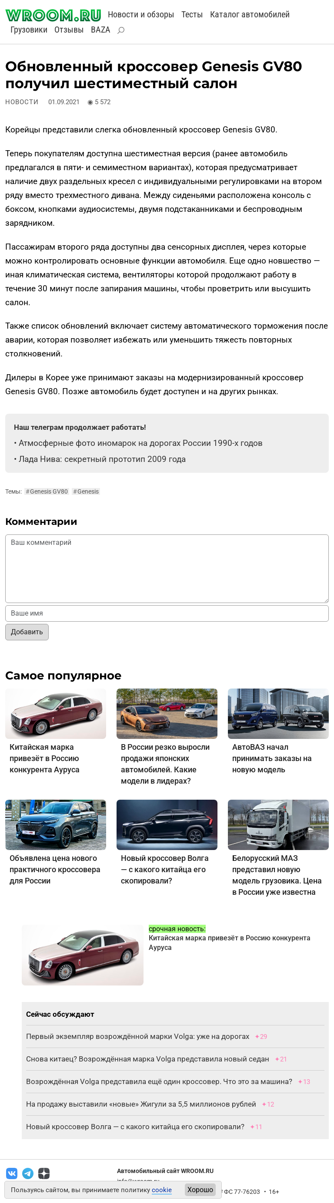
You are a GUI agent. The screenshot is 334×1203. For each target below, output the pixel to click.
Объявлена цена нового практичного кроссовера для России (55, 869)
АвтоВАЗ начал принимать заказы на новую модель (272, 758)
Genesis (86, 491)
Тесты (192, 14)
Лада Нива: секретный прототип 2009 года (102, 459)
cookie (162, 1190)
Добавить (27, 632)
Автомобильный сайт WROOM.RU (165, 1170)
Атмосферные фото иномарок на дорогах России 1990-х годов (141, 443)
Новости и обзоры (141, 14)
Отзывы (69, 29)
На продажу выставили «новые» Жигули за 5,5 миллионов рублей (141, 1104)
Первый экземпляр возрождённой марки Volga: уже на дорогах (137, 1036)
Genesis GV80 (47, 491)
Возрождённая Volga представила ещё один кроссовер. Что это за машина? (159, 1081)
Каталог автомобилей (250, 14)
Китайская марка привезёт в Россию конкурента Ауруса (45, 758)
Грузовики (28, 29)
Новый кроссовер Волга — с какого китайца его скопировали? (165, 869)
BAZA (100, 29)
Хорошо (200, 1190)
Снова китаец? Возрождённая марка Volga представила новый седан (147, 1059)
